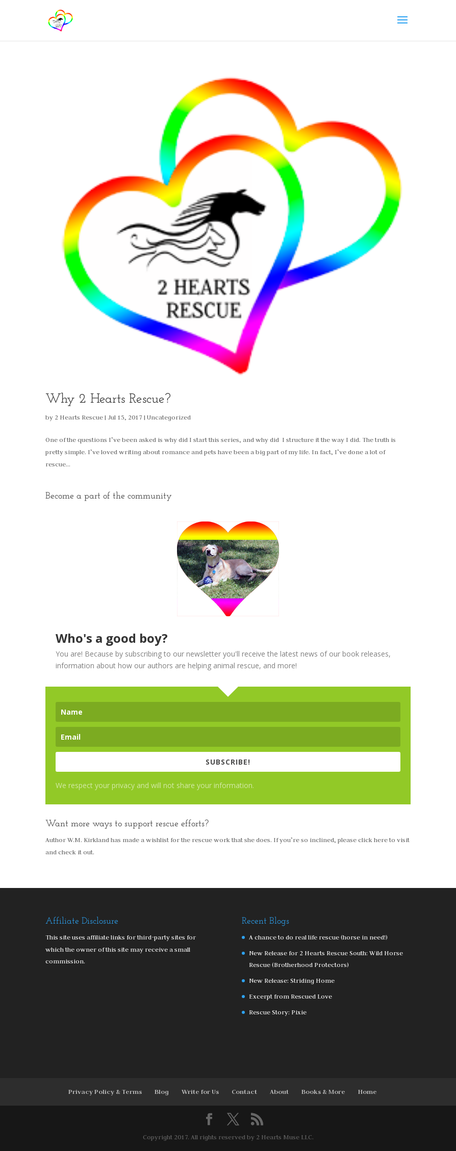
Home (367, 1091)
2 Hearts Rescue (79, 417)
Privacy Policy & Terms (105, 1091)
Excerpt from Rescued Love (290, 996)
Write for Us (200, 1091)
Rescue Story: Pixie (278, 1012)
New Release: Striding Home (292, 980)
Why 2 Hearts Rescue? (108, 399)
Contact (244, 1091)
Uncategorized (169, 417)
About (279, 1091)
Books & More (323, 1091)
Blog (162, 1091)
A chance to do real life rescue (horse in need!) (318, 937)
